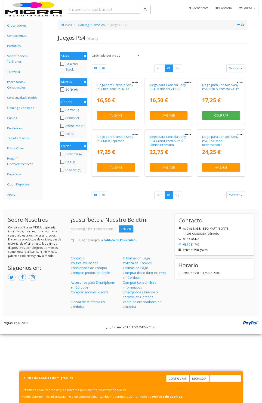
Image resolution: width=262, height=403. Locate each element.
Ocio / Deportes (18, 184)
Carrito (247, 8)
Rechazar (199, 379)
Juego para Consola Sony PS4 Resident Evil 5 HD (168, 123)
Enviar (126, 298)
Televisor (13, 72)
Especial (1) (71, 170)
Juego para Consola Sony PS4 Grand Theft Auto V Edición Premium (168, 213)
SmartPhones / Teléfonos (17, 59)
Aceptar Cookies (225, 379)
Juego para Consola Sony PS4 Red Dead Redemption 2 (220, 213)
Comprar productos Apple (90, 341)
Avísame (116, 152)
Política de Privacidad (120, 309)
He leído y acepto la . (106, 309)
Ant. (159, 68)
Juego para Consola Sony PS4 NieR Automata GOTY (220, 123)
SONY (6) (69, 89)
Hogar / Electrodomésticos (20, 161)
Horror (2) (70, 110)
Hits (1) (68, 162)
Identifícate (199, 8)
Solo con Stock (69, 66)
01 (168, 68)
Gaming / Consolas (20, 108)
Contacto (224, 8)
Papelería (14, 174)
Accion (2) (70, 118)
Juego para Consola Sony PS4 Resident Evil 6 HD (115, 123)
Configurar (178, 379)
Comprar (221, 152)
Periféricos (15, 128)
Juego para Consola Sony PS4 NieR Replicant (115, 211)
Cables (12, 118)
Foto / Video (15, 148)
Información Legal (137, 327)
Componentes (17, 36)
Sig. (177, 68)
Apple (11, 194)
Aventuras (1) (72, 126)
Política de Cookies (167, 396)
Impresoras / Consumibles (16, 84)
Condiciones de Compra (89, 337)
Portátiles (14, 46)
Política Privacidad (84, 332)
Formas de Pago (135, 337)
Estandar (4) (71, 154)
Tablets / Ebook (18, 138)
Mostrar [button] (236, 68)
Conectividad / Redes (22, 97)
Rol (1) (67, 134)
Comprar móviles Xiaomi (89, 361)
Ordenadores (17, 25)
